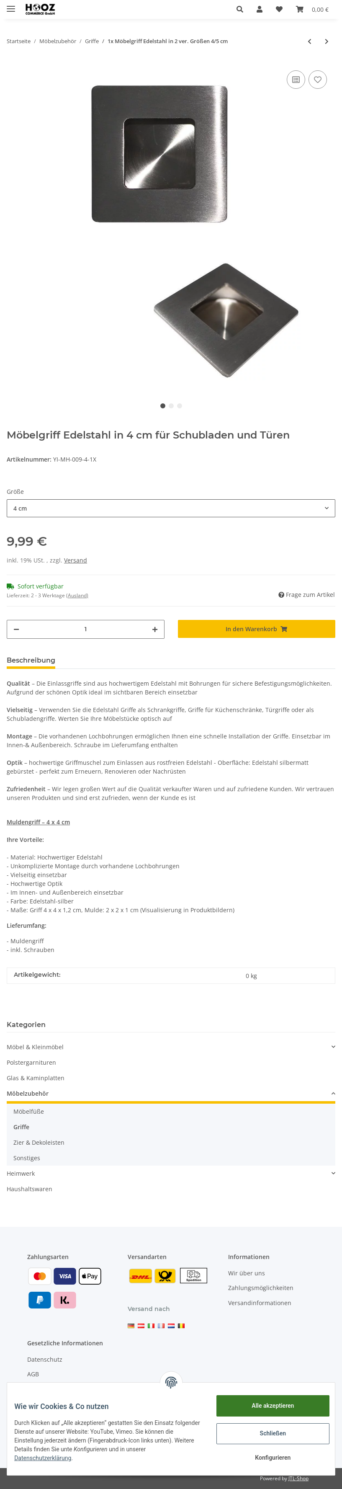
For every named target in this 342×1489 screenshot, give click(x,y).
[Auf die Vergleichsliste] (296, 79)
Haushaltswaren (29, 1189)
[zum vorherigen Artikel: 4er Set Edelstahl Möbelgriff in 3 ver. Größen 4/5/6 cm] (309, 41)
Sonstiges (26, 1158)
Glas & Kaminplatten (35, 1078)
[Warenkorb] (312, 9)
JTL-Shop (298, 1478)
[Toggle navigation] (11, 5)
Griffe (21, 1127)
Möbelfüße (28, 1111)
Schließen (267, 1433)
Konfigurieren (266, 1457)
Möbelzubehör (28, 1093)
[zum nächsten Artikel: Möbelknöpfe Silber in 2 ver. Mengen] (326, 41)
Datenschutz (44, 1359)
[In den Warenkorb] (257, 629)
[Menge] (85, 629)
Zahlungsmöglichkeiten (260, 1288)
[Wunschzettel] (279, 9)
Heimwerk (21, 1173)
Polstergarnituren (31, 1062)
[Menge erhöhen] (155, 629)
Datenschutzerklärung (49, 1458)
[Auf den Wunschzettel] (318, 79)
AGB (33, 1374)
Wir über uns (246, 1273)
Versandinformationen (259, 1303)
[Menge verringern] (16, 629)
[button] (240, 9)
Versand (75, 560)
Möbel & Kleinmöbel (35, 1047)
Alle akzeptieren (266, 1405)
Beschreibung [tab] (31, 660)
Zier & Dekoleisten (38, 1142)
